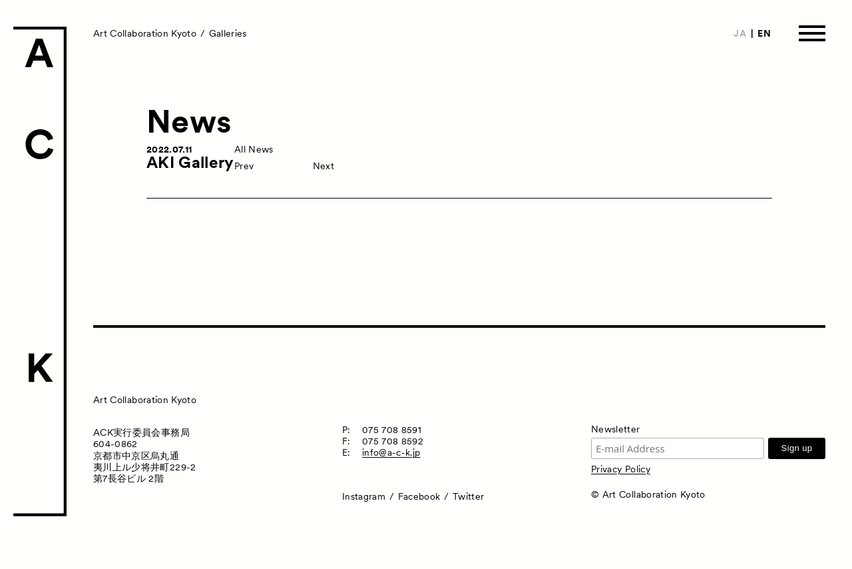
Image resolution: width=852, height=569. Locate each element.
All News (254, 149)
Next (323, 166)
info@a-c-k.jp (391, 452)
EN (764, 33)
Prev (244, 166)
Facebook (419, 496)
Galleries (228, 33)
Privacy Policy (620, 469)
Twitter (468, 496)
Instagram (363, 496)
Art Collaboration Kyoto (144, 33)
